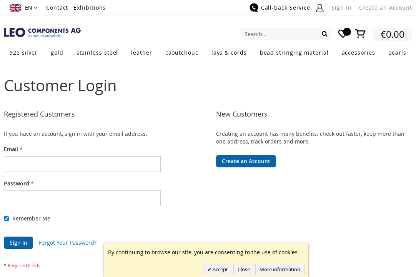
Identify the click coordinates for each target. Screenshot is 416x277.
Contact (57, 7)
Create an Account (385, 7)
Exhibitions (89, 7)
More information (280, 269)
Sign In (341, 7)
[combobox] (286, 34)
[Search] (325, 33)
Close (244, 269)
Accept (219, 269)
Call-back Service (285, 7)
